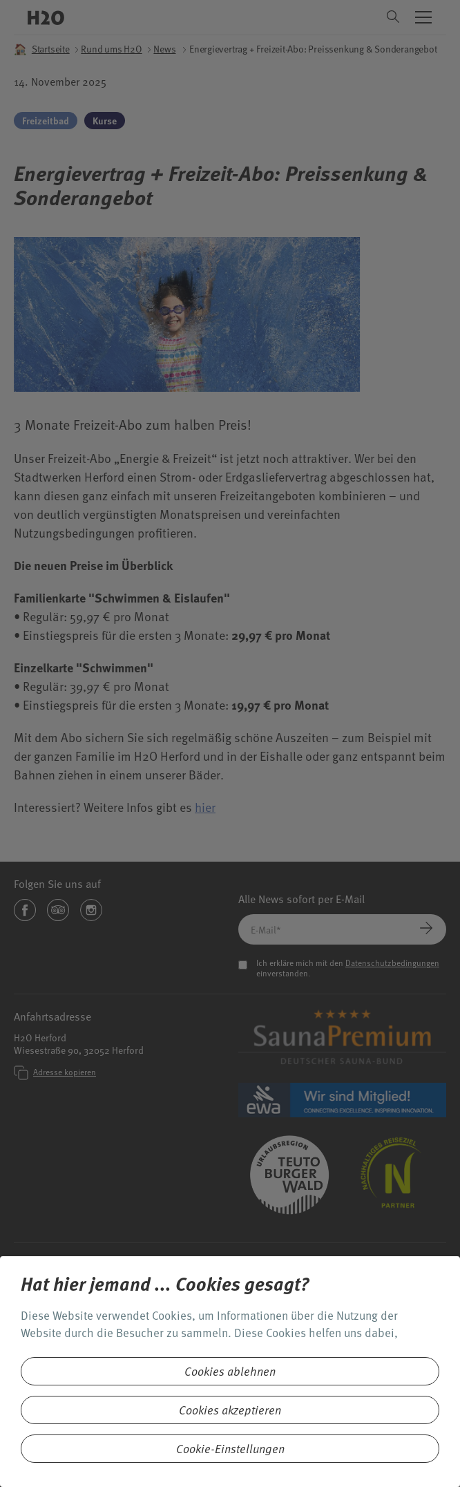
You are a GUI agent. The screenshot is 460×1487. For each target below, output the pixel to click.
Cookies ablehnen (230, 1371)
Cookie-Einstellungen (230, 1448)
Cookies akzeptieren (230, 1410)
